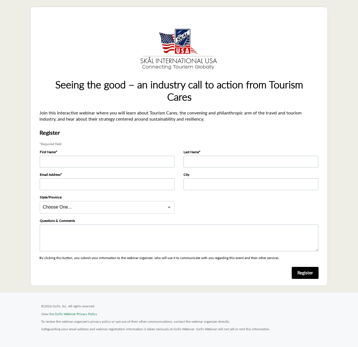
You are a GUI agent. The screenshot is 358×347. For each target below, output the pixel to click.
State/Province (51, 197)
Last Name (191, 152)
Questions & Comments (57, 221)
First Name (48, 152)
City (186, 175)
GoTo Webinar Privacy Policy (76, 314)
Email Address (50, 175)
